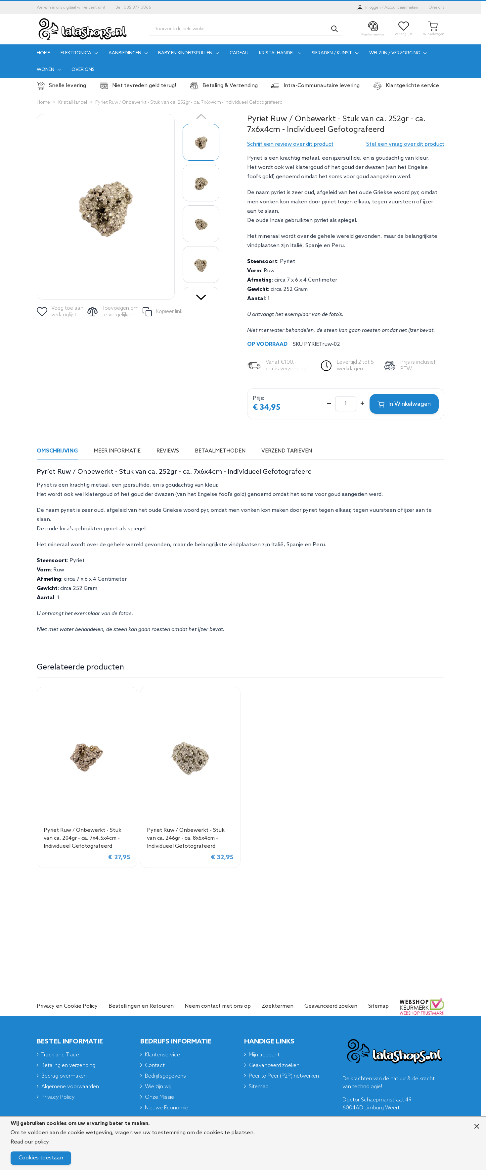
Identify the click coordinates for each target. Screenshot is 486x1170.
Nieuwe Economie (166, 1108)
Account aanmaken (401, 7)
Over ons (436, 7)
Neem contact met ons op (218, 1006)
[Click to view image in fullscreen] (105, 207)
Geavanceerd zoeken (330, 1006)
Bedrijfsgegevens (165, 1076)
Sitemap (378, 1006)
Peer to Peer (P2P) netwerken (284, 1076)
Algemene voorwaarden (70, 1087)
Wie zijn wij (158, 1087)
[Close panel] (476, 1126)
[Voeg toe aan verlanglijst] (60, 311)
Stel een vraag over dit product (405, 144)
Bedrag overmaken (64, 1076)
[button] (290, 144)
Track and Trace (60, 1055)
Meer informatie (117, 451)
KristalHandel (72, 102)
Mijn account (264, 1055)
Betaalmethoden (220, 451)
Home (43, 102)
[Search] (334, 29)
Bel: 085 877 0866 (133, 7)
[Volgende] (201, 295)
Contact (155, 1065)
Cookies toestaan (41, 1158)
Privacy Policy (58, 1097)
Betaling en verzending (68, 1065)
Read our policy (30, 1142)
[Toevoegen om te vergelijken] (113, 311)
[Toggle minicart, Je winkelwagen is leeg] (433, 29)
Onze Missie (159, 1097)
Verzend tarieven (286, 451)
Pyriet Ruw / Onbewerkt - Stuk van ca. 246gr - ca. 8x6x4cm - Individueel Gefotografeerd (186, 838)
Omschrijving (57, 451)
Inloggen (373, 7)
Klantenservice (162, 1055)
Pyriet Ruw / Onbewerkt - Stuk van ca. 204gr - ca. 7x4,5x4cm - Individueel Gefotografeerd (82, 838)
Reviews (167, 451)
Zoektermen (277, 1006)
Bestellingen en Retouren (141, 1006)
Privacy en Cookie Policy (67, 1006)
